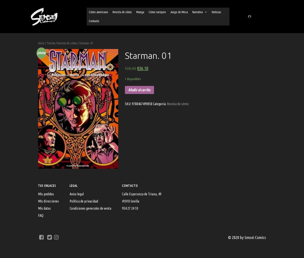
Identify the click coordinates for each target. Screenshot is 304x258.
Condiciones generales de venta (90, 208)
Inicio (41, 43)
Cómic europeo (157, 12)
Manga (140, 12)
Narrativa (199, 12)
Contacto (94, 21)
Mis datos (44, 208)
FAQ (40, 215)
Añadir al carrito (139, 90)
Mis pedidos (46, 194)
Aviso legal (77, 194)
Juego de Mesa (179, 12)
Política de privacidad (84, 201)
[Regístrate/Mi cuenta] (250, 16)
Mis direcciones (48, 201)
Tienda (51, 43)
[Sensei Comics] (44, 15)
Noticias (216, 12)
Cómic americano (98, 12)
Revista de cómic (122, 12)
